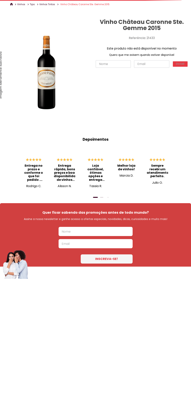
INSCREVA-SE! (106, 259)
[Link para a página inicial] (12, 4)
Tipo (32, 4)
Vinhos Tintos (47, 4)
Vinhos (21, 4)
